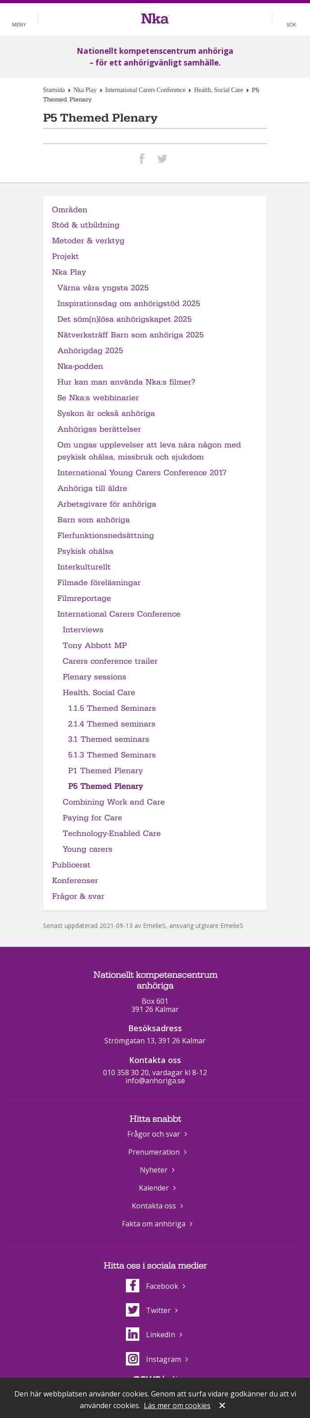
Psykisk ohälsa (85, 551)
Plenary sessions (94, 677)
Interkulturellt (84, 567)
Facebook (152, 1286)
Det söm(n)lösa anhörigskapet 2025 (124, 319)
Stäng (223, 1406)
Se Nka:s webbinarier (98, 398)
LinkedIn (150, 1334)
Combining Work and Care (114, 802)
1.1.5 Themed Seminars (112, 708)
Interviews (83, 630)
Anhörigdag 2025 (90, 350)
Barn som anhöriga (93, 520)
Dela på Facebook (143, 158)
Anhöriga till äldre (92, 488)
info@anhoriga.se (155, 1080)
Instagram (153, 1359)
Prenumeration (154, 1152)
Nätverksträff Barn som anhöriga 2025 (130, 335)
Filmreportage (84, 598)
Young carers (87, 849)
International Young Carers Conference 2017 (142, 472)
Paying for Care (92, 818)
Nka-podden (80, 366)
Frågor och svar (153, 1134)
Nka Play (85, 90)
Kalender (154, 1188)
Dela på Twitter (164, 158)
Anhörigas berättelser (99, 429)
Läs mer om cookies (177, 1405)
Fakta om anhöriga (153, 1224)
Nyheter (154, 1170)
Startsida (54, 90)
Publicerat (71, 865)
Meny (19, 24)
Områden (69, 209)
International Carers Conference (145, 90)
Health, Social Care (218, 90)
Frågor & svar (78, 896)
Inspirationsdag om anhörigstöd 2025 (128, 303)
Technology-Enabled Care (112, 833)
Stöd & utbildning (86, 225)
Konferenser (75, 880)
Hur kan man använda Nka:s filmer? (126, 382)
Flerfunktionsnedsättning (105, 535)
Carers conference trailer (110, 661)
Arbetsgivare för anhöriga (106, 504)
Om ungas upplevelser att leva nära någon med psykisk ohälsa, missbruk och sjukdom (149, 451)
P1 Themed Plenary (105, 770)
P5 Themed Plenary (105, 786)
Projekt (65, 256)
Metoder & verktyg (88, 240)
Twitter (148, 1310)
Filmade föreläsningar (99, 582)
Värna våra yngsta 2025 (103, 288)
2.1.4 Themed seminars (111, 724)
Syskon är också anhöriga (106, 413)
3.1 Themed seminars (108, 739)
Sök (291, 24)
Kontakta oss (154, 1206)
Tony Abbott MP (95, 645)
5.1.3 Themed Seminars (112, 755)
